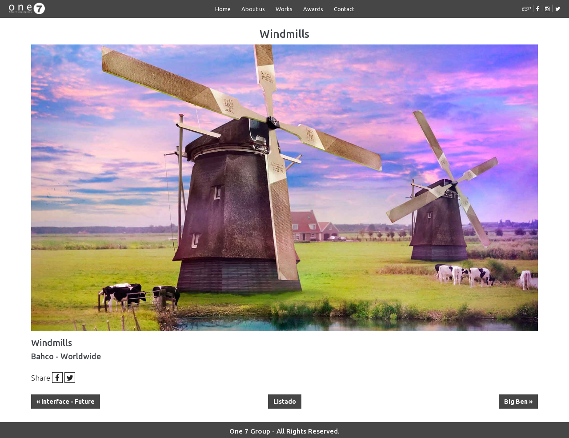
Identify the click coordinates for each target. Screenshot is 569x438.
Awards (313, 9)
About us (253, 9)
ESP (525, 9)
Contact (344, 9)
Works (284, 9)
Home (223, 9)
